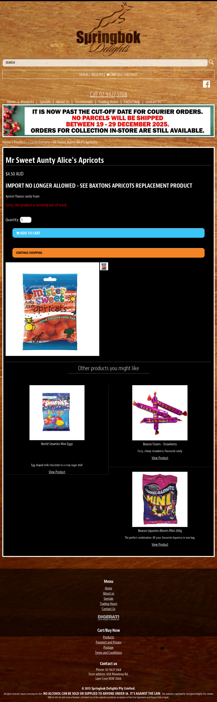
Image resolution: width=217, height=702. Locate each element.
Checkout (130, 75)
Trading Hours (108, 101)
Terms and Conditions (108, 653)
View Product (57, 472)
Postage (108, 647)
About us (108, 593)
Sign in (83, 75)
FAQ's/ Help (132, 101)
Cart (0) (113, 75)
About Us (62, 101)
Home (11, 101)
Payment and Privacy (108, 642)
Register (97, 75)
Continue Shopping (29, 253)
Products (27, 101)
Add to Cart (28, 233)
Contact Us (153, 101)
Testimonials (84, 101)
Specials (45, 101)
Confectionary (40, 142)
